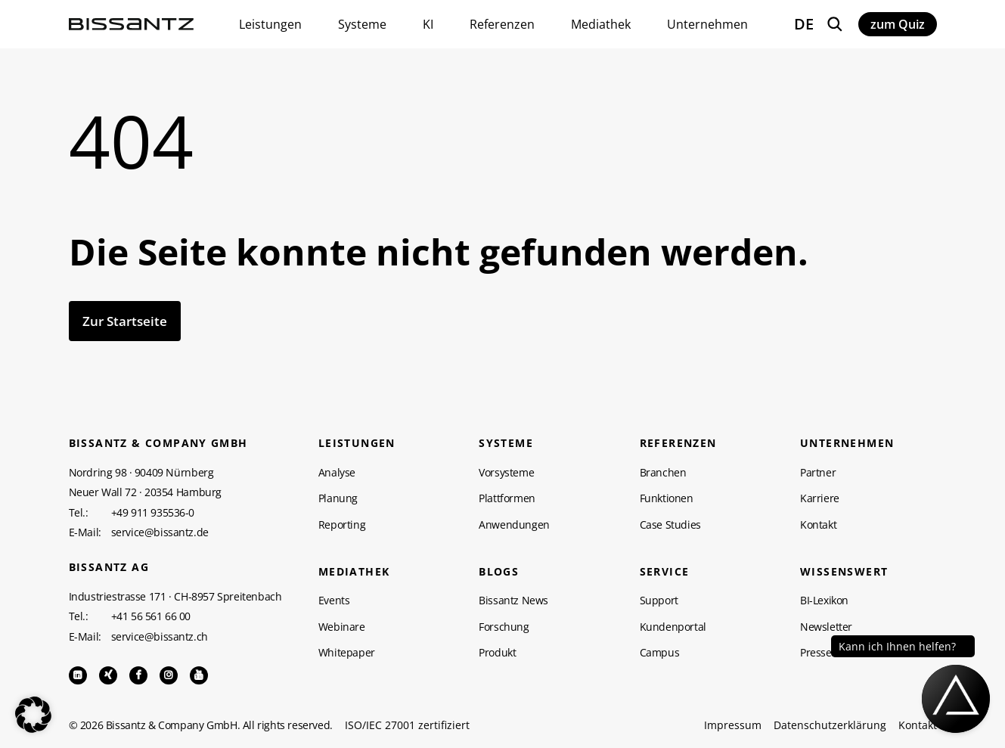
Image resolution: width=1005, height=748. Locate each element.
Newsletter (826, 627)
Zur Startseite (124, 321)
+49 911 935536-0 (153, 512)
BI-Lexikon (824, 600)
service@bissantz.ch (159, 637)
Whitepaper (346, 652)
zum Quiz (897, 24)
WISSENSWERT (844, 571)
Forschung (504, 627)
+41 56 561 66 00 (151, 616)
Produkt (497, 652)
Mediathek (354, 571)
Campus (660, 652)
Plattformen (507, 498)
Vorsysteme (506, 472)
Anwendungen (514, 525)
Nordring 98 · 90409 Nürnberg (141, 472)
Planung (338, 498)
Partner (818, 472)
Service (665, 571)
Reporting (341, 525)
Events (334, 600)
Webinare (341, 627)
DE (804, 24)
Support (659, 600)
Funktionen (666, 498)
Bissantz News (513, 600)
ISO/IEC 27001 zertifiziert (407, 725)
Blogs (499, 571)
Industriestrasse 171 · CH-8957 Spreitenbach (175, 596)
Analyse (336, 472)
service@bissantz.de (160, 532)
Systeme (506, 443)
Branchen (663, 472)
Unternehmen (847, 443)
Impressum (733, 725)
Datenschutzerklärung (830, 725)
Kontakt (818, 525)
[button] (33, 714)
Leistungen (356, 443)
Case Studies (670, 525)
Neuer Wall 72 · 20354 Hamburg (145, 492)
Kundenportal (673, 627)
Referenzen (678, 443)
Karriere (819, 498)
